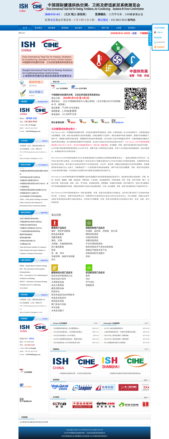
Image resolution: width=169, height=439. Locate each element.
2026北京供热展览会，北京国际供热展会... (68, 332)
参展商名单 (28, 401)
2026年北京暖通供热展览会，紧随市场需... (68, 339)
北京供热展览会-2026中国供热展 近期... (67, 343)
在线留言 (159, 47)
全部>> (146, 380)
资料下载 (105, 28)
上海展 (118, 28)
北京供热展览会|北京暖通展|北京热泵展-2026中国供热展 (81, 436)
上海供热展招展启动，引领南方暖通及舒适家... (120, 332)
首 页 (25, 28)
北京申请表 (26, 387)
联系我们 (131, 28)
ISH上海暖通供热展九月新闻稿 (114, 343)
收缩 (150, 38)
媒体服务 (51, 28)
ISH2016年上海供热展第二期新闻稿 (116, 335)
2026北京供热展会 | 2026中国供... (64, 335)
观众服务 (78, 28)
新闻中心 (91, 28)
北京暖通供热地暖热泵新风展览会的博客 (34, 422)
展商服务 (65, 28)
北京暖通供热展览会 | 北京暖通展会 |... (66, 328)
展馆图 (105, 123)
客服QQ (160, 32)
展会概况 (38, 28)
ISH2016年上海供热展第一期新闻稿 (116, 339)
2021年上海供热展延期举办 (113, 328)
